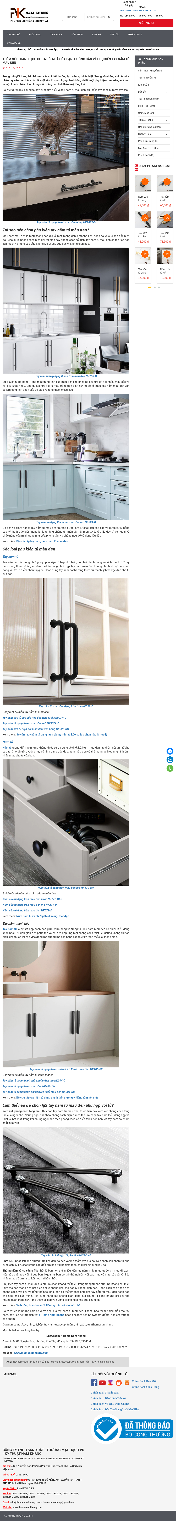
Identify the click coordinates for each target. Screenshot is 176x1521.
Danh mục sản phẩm (150, 61)
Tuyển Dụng (135, 34)
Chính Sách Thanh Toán (105, 1392)
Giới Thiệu (35, 34)
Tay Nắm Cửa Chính (148, 98)
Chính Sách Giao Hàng (145, 1386)
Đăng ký (129, 5)
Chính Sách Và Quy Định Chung (110, 1403)
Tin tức (114, 34)
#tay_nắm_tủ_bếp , (40, 1361)
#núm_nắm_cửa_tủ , (83, 1361)
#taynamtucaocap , (61, 1361)
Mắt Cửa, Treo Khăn (148, 148)
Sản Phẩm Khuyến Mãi (150, 70)
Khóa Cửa (143, 84)
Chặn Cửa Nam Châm (149, 127)
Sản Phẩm (77, 34)
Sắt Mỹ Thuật (145, 134)
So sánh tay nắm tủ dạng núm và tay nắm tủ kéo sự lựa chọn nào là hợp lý (61, 734)
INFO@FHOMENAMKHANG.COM (138, 10)
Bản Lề (142, 91)
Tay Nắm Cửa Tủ (147, 77)
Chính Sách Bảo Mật (144, 1381)
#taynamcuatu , (21, 1361)
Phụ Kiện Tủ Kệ (146, 155)
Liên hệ (96, 34)
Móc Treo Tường (146, 105)
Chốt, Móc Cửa (146, 113)
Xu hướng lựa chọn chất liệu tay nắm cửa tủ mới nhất (48, 1305)
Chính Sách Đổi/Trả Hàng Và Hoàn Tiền (115, 1409)
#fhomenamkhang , (104, 1361)
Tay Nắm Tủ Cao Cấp (45, 49)
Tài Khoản (56, 34)
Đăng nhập (129, 2)
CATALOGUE (13, 42)
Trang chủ (13, 34)
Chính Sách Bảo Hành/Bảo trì (108, 1398)
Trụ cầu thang (145, 120)
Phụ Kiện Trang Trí (147, 141)
